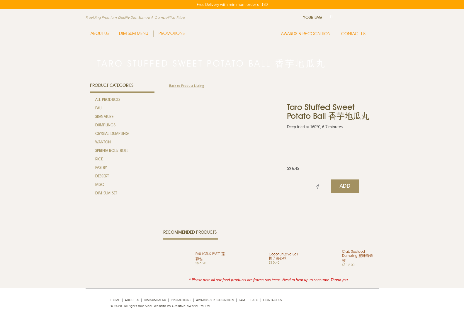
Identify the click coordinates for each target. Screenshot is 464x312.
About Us (100, 33)
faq (242, 300)
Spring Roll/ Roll (111, 151)
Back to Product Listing (186, 85)
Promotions (172, 33)
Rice (99, 159)
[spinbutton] (317, 187)
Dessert (102, 176)
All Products (107, 100)
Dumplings (105, 125)
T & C (254, 300)
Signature (104, 117)
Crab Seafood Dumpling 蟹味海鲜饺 (357, 256)
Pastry (101, 168)
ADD (345, 186)
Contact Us (353, 34)
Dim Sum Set (106, 193)
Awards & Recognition (306, 34)
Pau (98, 108)
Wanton (103, 142)
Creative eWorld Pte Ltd (191, 306)
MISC (99, 185)
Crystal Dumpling (112, 134)
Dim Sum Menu (133, 33)
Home (115, 300)
